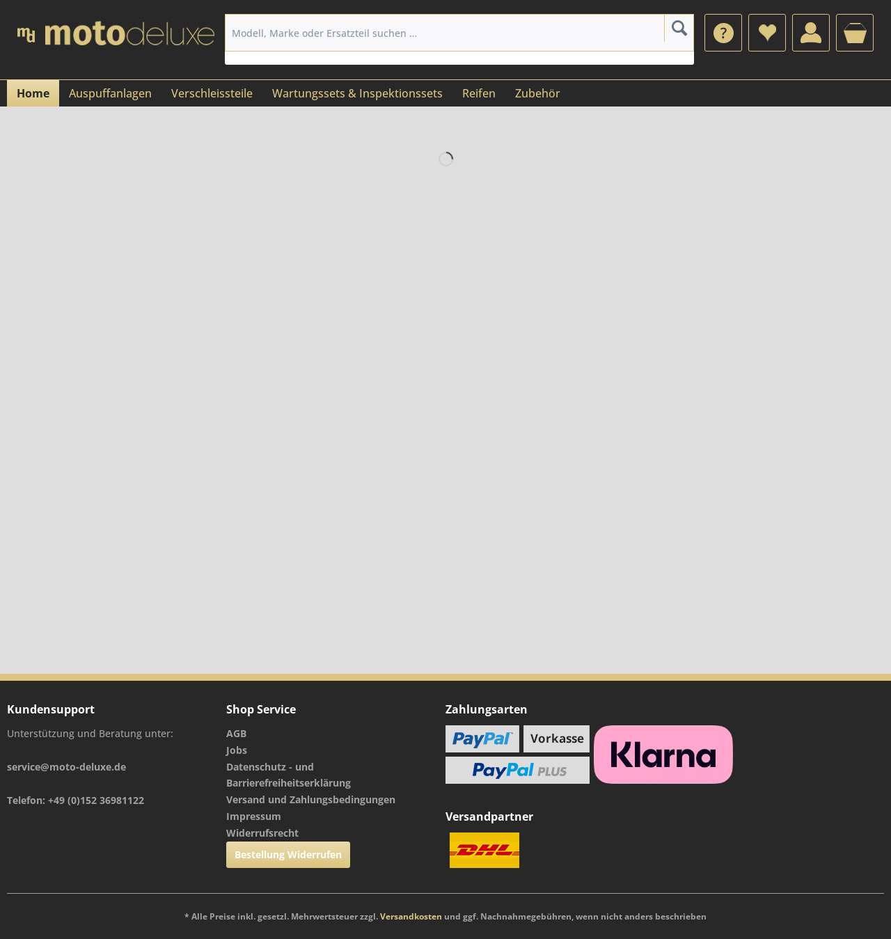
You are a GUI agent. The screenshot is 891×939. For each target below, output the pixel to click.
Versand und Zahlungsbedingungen (310, 799)
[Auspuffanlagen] (110, 93)
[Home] (33, 93)
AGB (236, 733)
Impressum (253, 816)
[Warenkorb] (855, 33)
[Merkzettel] (767, 33)
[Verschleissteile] (211, 93)
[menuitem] (723, 33)
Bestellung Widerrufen (288, 854)
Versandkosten (411, 916)
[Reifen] (478, 93)
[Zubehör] (537, 93)
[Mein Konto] (811, 33)
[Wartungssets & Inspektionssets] (357, 93)
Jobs (236, 750)
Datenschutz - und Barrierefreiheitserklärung (288, 775)
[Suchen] (679, 28)
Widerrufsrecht (262, 832)
